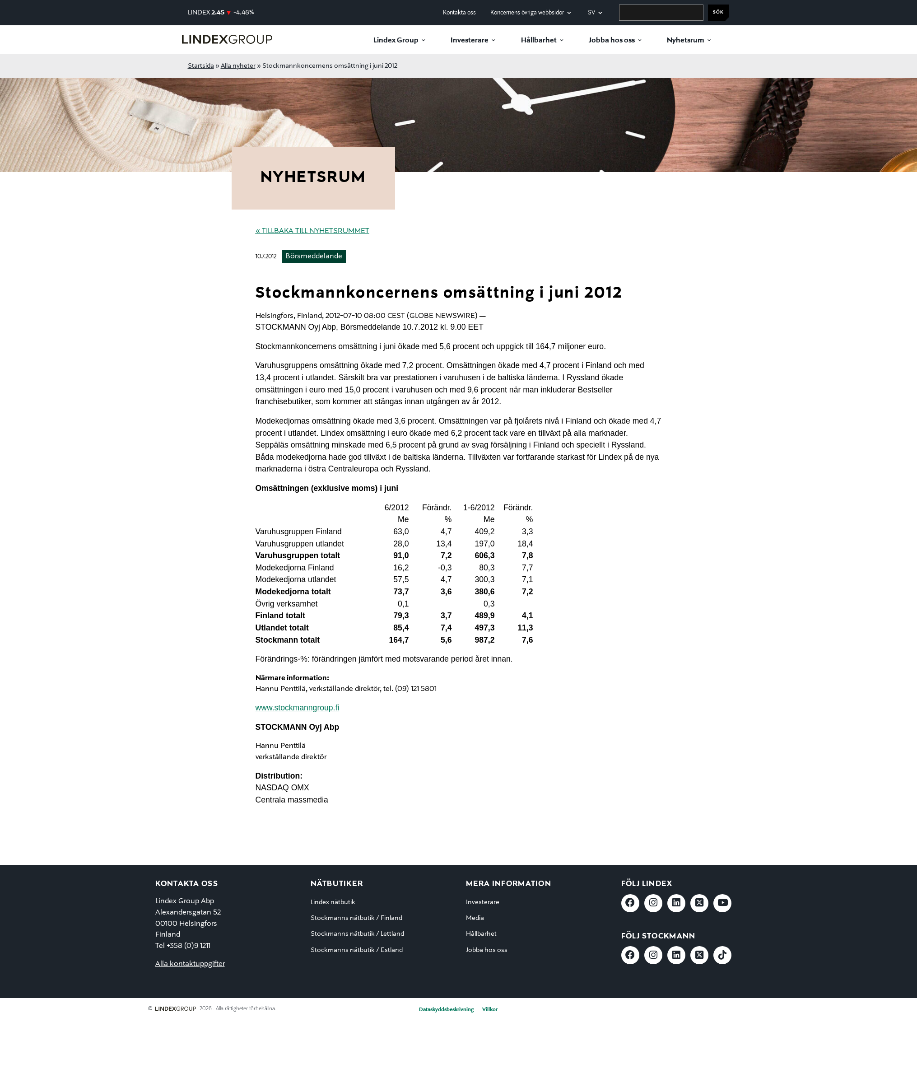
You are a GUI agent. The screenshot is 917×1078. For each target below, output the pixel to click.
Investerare (470, 41)
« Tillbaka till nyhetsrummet (312, 231)
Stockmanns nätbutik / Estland (357, 950)
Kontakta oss (459, 12)
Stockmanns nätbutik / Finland (356, 918)
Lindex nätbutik (333, 902)
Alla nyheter (238, 66)
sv (591, 12)
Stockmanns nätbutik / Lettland (357, 934)
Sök (718, 12)
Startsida (201, 66)
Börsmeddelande (313, 256)
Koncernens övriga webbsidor (527, 12)
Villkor (490, 1010)
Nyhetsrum (685, 41)
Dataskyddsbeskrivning (446, 1010)
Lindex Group (396, 41)
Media (475, 918)
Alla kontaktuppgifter (190, 964)
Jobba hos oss (612, 41)
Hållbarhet (539, 41)
